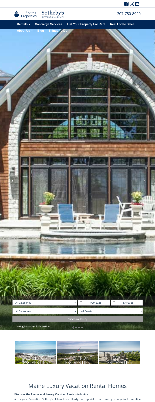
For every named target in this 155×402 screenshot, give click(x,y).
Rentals (23, 24)
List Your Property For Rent (86, 24)
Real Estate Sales (122, 24)
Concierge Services (48, 24)
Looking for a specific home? (32, 326)
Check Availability (77, 319)
